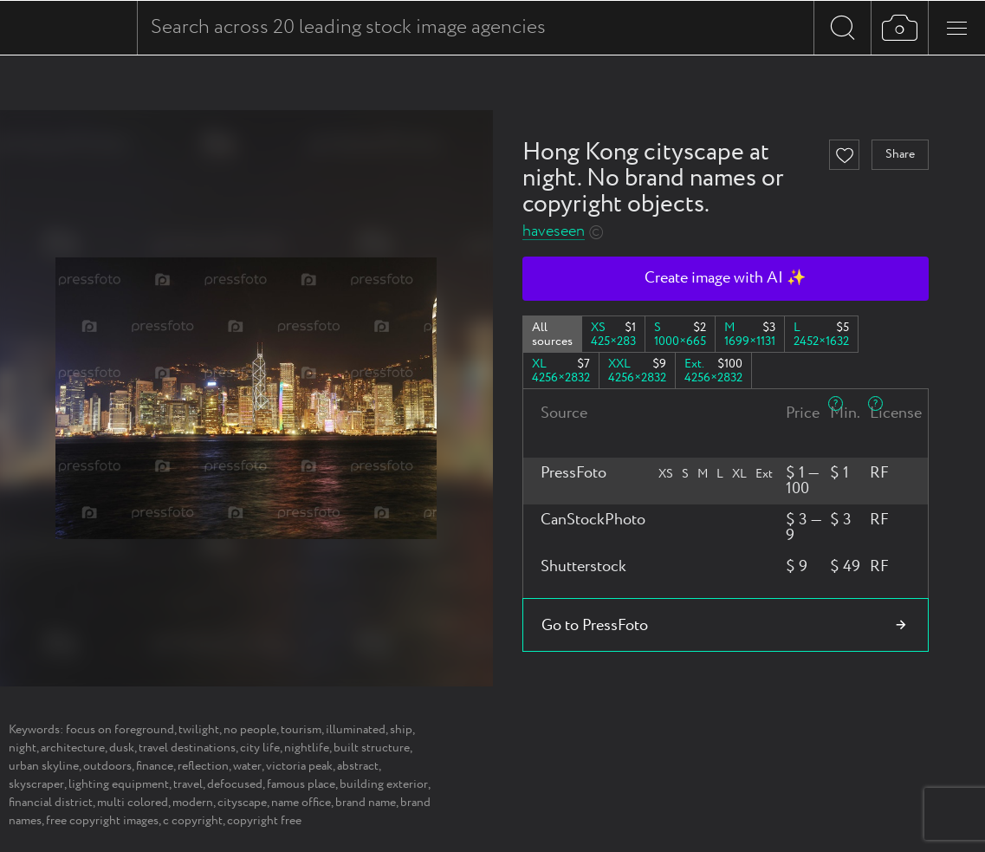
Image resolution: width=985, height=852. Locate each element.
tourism (301, 729)
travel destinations (187, 748)
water (247, 766)
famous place (301, 784)
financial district (51, 802)
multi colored (132, 802)
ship (401, 729)
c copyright (193, 820)
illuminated (356, 729)
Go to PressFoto (594, 626)
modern (192, 802)
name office (301, 802)
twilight (198, 729)
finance (154, 766)
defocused (234, 784)
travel (188, 784)
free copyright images (102, 820)
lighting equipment (118, 784)
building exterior (384, 784)
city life (260, 748)
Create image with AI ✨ (725, 278)
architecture (73, 748)
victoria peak (299, 766)
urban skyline (44, 766)
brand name (365, 802)
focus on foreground (120, 729)
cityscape (242, 802)
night (22, 748)
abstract (358, 766)
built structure (372, 748)
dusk (121, 748)
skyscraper (36, 784)
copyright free (264, 820)
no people (250, 729)
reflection (203, 766)
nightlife (306, 748)
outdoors (107, 766)
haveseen (553, 232)
